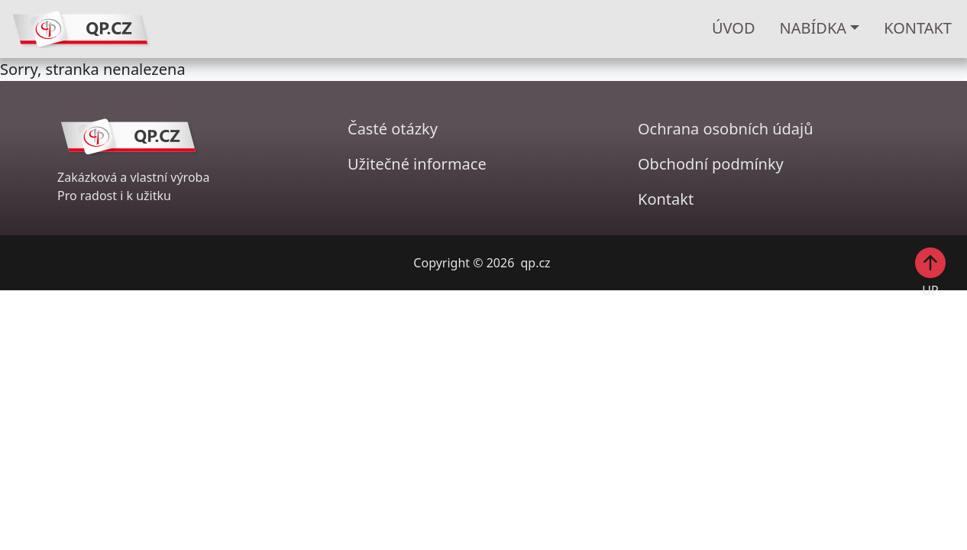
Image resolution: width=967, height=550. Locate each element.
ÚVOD (733, 28)
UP (930, 271)
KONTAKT (918, 28)
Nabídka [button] (813, 28)
